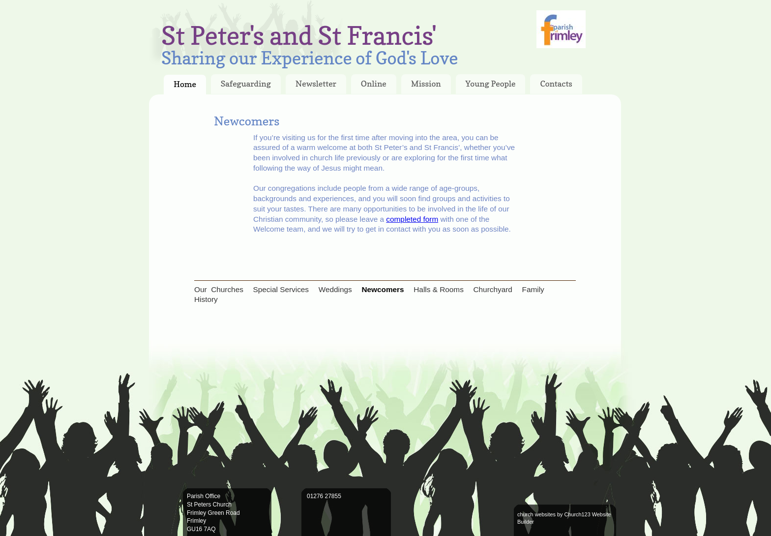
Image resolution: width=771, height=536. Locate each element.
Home (185, 84)
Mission (426, 84)
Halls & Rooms (439, 289)
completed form (412, 219)
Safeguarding (246, 84)
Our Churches (218, 289)
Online (373, 84)
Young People (491, 84)
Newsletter (316, 84)
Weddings (335, 289)
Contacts (556, 84)
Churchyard (492, 289)
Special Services (281, 289)
